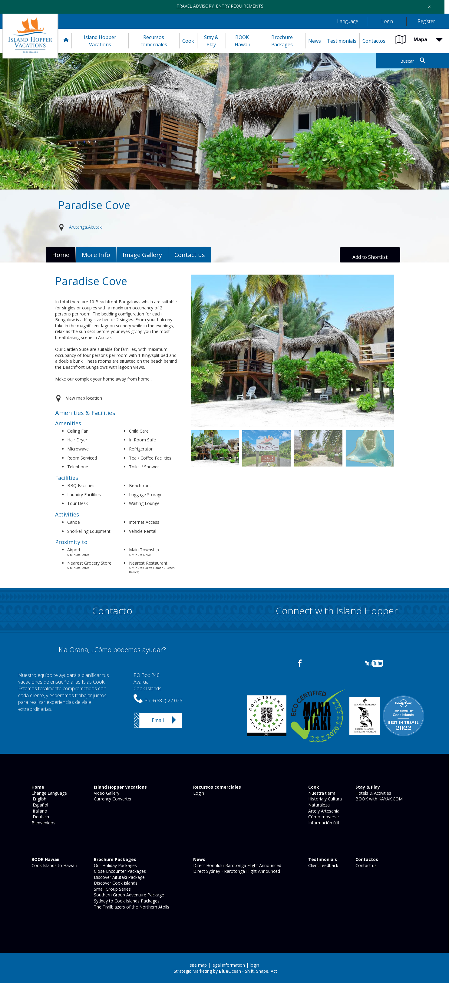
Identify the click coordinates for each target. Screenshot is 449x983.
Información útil (323, 823)
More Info (96, 255)
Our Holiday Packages (115, 865)
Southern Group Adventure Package (128, 895)
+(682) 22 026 (167, 700)
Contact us (365, 865)
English (38, 799)
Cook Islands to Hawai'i (53, 865)
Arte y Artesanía (323, 811)
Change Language (48, 793)
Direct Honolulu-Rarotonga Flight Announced (236, 865)
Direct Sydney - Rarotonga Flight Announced (236, 871)
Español (39, 805)
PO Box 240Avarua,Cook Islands (147, 682)
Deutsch (39, 817)
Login (198, 793)
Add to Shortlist (370, 257)
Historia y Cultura (324, 799)
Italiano (38, 811)
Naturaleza (318, 805)
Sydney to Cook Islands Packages (126, 901)
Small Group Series (112, 889)
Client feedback (322, 865)
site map (198, 965)
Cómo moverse (323, 817)
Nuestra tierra (321, 793)
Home (60, 255)
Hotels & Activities (372, 793)
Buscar (407, 61)
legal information (228, 965)
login (254, 965)
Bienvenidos (42, 823)
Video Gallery (106, 793)
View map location (84, 398)
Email (158, 720)
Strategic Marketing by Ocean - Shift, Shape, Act (225, 971)
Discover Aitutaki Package (119, 877)
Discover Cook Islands (115, 883)
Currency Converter (112, 799)
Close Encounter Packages (119, 871)
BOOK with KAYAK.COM (378, 799)
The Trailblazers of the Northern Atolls (131, 907)
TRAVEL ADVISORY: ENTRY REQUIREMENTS (220, 6)
